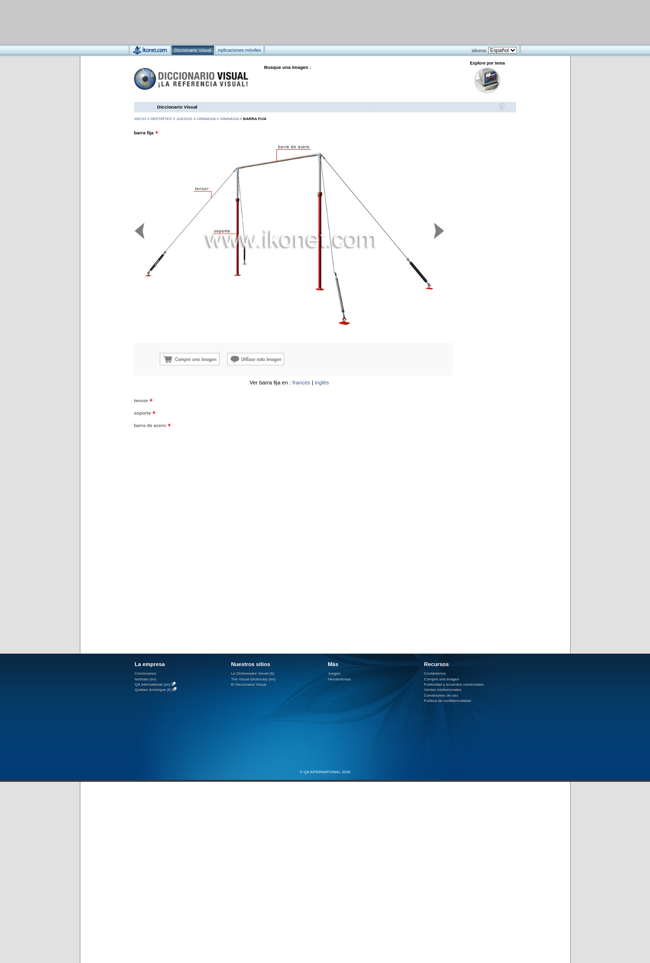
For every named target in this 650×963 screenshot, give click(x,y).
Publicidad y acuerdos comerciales (454, 684)
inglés (322, 382)
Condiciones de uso (441, 695)
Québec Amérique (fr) (153, 690)
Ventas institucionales (443, 690)
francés (301, 382)
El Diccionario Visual (248, 684)
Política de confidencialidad (447, 701)
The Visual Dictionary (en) (253, 679)
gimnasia (206, 119)
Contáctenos (435, 673)
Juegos (334, 673)
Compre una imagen (441, 679)
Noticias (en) (146, 679)
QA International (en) (153, 684)
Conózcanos (145, 673)
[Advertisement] (296, 21)
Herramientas (339, 679)
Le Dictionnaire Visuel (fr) (253, 673)
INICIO (140, 119)
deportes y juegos (171, 119)
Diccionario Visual (177, 106)
